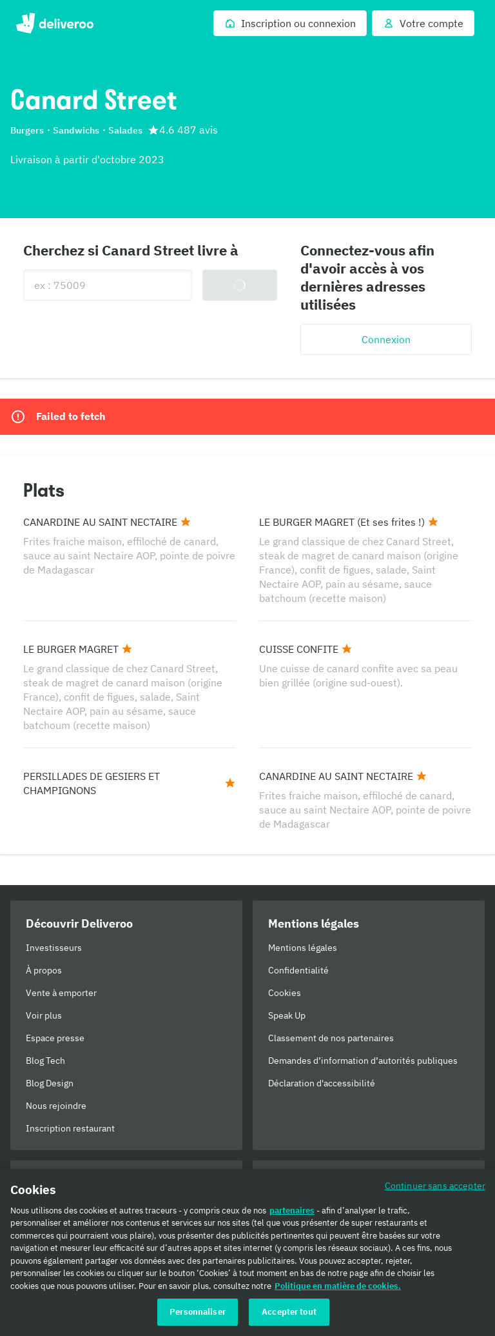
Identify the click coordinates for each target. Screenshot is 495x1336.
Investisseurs (54, 947)
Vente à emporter (61, 993)
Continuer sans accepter (435, 1185)
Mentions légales (302, 947)
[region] (247, 1252)
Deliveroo (54, 23)
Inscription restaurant (70, 1128)
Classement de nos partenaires (331, 1038)
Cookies (284, 993)
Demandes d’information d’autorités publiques (363, 1060)
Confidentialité (298, 970)
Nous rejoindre (56, 1106)
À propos (44, 970)
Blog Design (49, 1083)
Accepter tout (289, 1311)
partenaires (292, 1210)
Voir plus (44, 1015)
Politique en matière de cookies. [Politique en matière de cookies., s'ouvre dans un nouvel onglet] (338, 1286)
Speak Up (287, 1015)
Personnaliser (198, 1311)
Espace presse (55, 1038)
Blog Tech (45, 1060)
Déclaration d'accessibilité (321, 1083)
